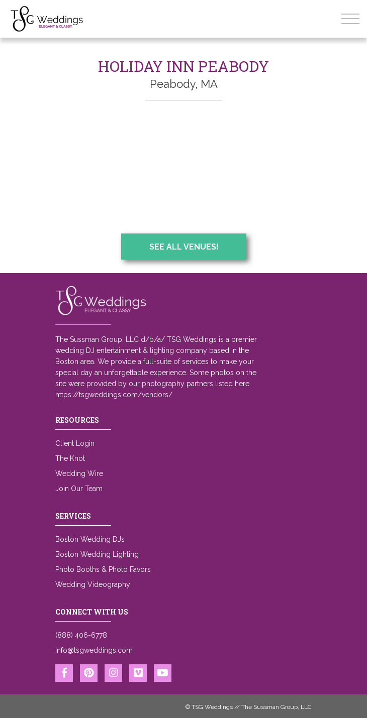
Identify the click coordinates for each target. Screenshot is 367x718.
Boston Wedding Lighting (97, 554)
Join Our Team (79, 489)
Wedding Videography (92, 584)
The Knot (70, 458)
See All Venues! (184, 247)
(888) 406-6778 (81, 635)
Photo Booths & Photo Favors (103, 569)
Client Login (75, 443)
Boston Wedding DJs (90, 539)
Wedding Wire (79, 473)
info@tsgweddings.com (94, 650)
